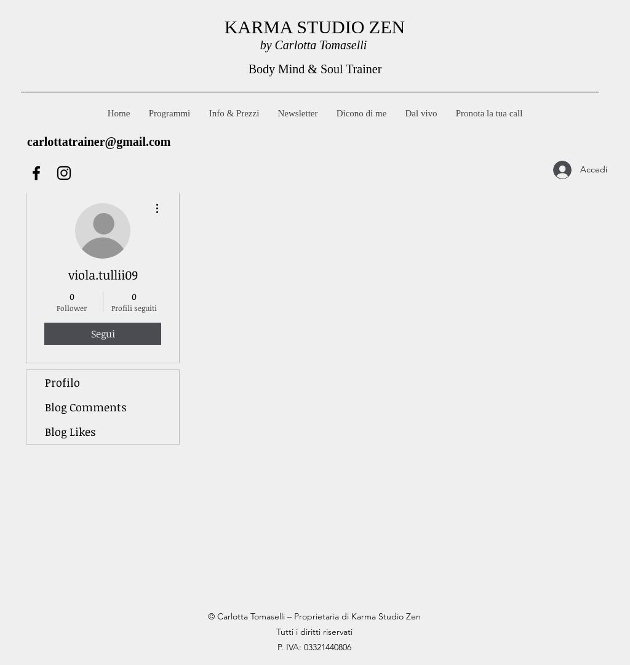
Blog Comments (86, 407)
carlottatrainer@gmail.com (99, 141)
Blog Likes (70, 431)
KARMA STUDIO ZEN (315, 27)
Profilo (62, 382)
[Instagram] (64, 173)
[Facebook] (36, 173)
